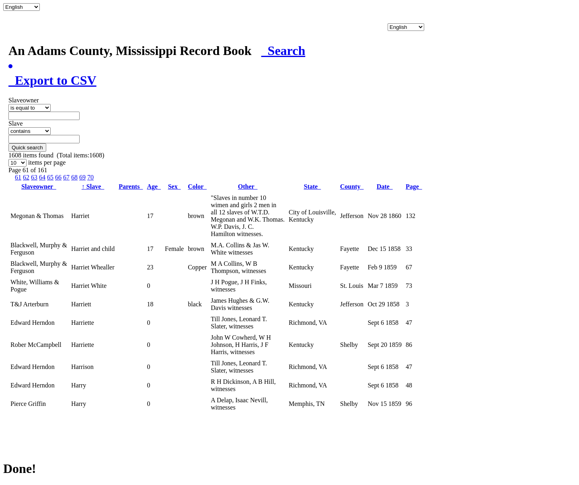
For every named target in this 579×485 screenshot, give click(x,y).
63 (34, 177)
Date (385, 186)
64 (42, 177)
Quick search (27, 148)
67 (66, 177)
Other (248, 186)
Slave (93, 186)
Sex (174, 186)
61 (18, 177)
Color (197, 186)
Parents (131, 186)
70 (90, 177)
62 (26, 177)
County (352, 186)
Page (414, 186)
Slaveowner (38, 186)
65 (50, 177)
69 (82, 177)
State (312, 186)
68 (74, 177)
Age (154, 186)
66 (58, 177)
